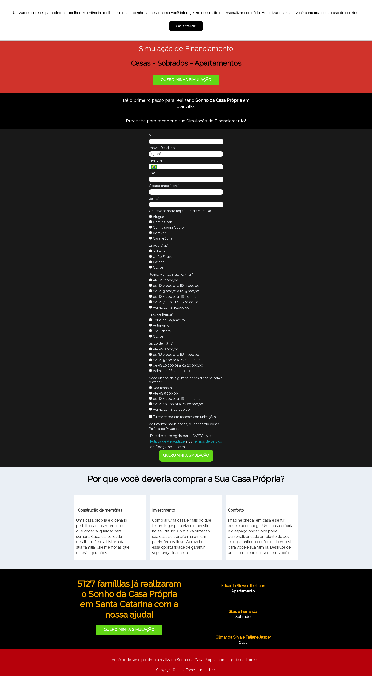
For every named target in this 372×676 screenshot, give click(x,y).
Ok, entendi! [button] (186, 26)
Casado (157, 262)
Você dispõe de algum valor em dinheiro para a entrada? (186, 380)
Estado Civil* (158, 245)
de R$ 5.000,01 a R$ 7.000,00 (174, 296)
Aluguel (157, 217)
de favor (157, 233)
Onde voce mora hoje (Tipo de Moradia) (180, 211)
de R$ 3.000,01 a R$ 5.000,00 (174, 291)
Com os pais (160, 222)
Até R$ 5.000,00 (163, 393)
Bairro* (154, 198)
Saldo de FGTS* (161, 343)
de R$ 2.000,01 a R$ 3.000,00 (174, 286)
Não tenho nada (163, 388)
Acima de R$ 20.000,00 (169, 371)
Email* (153, 173)
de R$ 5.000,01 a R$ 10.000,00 (175, 360)
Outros (156, 267)
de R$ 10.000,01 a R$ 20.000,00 (176, 365)
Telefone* (156, 160)
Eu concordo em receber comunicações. (183, 417)
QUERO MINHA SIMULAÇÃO (186, 80)
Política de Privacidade (166, 429)
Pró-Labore (160, 331)
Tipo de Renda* (161, 314)
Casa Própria (160, 238)
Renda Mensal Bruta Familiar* (171, 274)
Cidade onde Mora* (164, 186)
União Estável (161, 257)
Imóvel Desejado (162, 148)
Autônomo (159, 325)
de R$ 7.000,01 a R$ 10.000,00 (174, 302)
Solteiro (157, 251)
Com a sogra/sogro (166, 227)
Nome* (154, 135)
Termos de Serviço (207, 441)
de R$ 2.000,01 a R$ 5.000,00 (174, 355)
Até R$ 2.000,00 (163, 280)
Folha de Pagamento (167, 320)
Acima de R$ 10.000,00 (169, 307)
